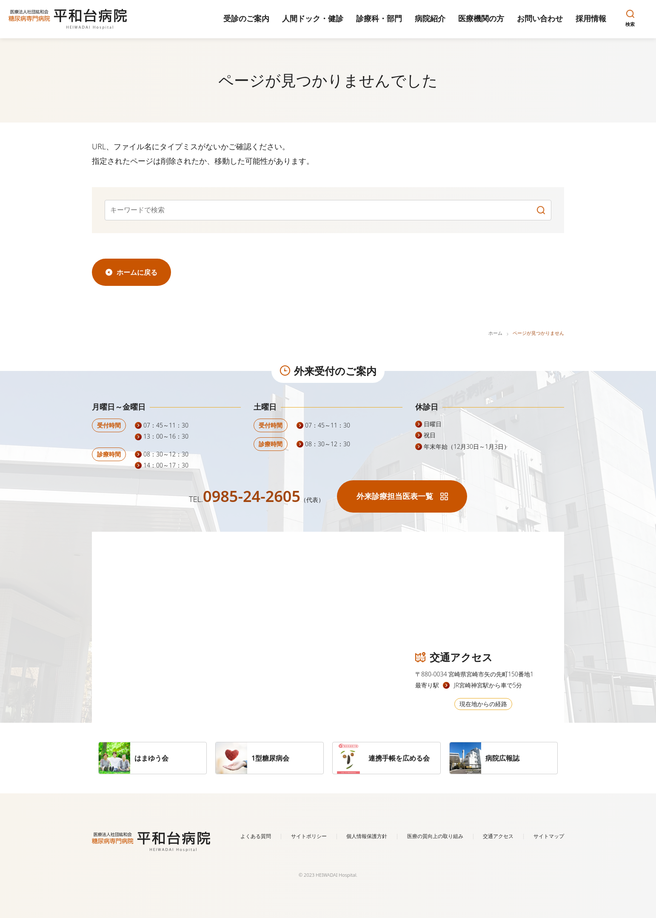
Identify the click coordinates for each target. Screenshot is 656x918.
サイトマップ (548, 836)
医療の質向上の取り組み (435, 836)
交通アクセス (498, 836)
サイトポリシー (309, 836)
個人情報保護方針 (366, 836)
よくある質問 (255, 836)
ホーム (495, 333)
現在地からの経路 (483, 704)
